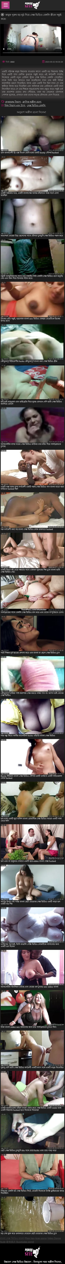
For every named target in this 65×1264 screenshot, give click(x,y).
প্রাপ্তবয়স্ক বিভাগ (13, 102)
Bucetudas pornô (25, 1242)
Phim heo (30, 1238)
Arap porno (41, 1238)
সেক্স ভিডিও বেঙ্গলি (36, 105)
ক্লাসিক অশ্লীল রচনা (32, 102)
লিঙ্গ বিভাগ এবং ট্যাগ (15, 105)
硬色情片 (11, 1242)
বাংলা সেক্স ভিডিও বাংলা (12, 1238)
